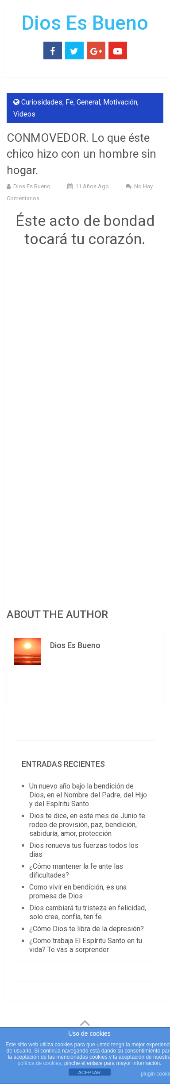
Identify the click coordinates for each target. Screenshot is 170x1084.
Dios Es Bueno (85, 23)
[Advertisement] (85, 359)
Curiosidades (41, 102)
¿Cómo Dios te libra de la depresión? (86, 929)
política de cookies (40, 1063)
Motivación (120, 102)
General (88, 102)
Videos (24, 114)
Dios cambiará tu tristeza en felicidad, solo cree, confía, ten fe (87, 912)
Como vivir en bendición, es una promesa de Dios (78, 891)
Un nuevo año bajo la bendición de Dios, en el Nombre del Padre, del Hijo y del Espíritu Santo (88, 795)
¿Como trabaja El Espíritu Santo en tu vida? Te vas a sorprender (85, 945)
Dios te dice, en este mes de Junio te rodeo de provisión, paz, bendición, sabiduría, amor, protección (87, 825)
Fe (69, 102)
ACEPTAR (89, 1072)
